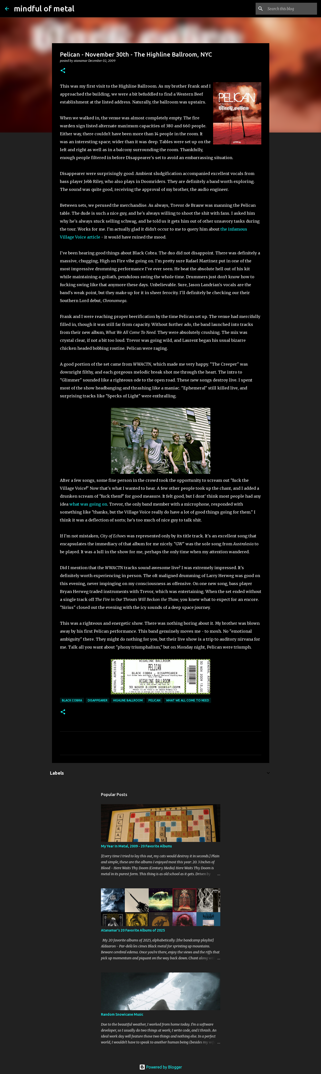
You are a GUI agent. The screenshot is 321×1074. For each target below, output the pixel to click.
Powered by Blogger (160, 1067)
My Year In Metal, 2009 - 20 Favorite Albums (136, 846)
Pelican (154, 700)
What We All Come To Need (187, 700)
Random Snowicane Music (122, 1014)
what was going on (88, 504)
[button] (63, 71)
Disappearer (97, 700)
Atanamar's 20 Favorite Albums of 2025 (133, 930)
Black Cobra (72, 700)
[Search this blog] (291, 9)
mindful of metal (44, 8)
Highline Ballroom (128, 700)
